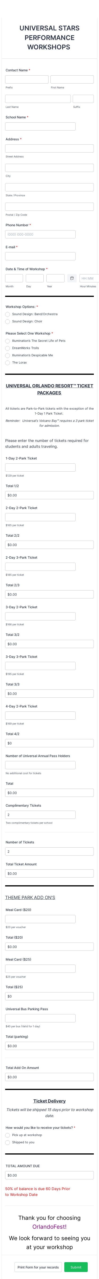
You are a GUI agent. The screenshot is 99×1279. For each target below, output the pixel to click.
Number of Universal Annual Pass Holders (38, 756)
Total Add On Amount (22, 1068)
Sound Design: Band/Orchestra (34, 314)
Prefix (9, 87)
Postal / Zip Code (16, 214)
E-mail (12, 247)
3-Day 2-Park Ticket (21, 607)
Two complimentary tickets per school (29, 822)
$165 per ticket (15, 525)
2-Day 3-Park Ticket (21, 557)
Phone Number (18, 225)
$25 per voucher (16, 976)
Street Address (15, 156)
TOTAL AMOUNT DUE (23, 1166)
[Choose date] (72, 278)
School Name (17, 117)
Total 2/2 (12, 535)
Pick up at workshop (27, 1135)
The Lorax (19, 362)
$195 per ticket (15, 674)
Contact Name (18, 70)
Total (9, 783)
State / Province (15, 195)
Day (28, 286)
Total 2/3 (12, 585)
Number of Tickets (20, 842)
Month (10, 286)
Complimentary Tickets (23, 805)
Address (14, 139)
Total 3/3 (12, 684)
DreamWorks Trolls (25, 348)
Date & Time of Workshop (27, 269)
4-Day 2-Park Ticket (21, 706)
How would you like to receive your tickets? (40, 1128)
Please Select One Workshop (29, 333)
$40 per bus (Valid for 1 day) (23, 1026)
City (8, 176)
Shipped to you (23, 1142)
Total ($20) (14, 937)
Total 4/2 (12, 734)
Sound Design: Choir (27, 321)
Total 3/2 (12, 635)
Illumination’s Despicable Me (32, 355)
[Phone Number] (40, 234)
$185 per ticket (15, 574)
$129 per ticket (15, 475)
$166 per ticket (15, 624)
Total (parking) (17, 1037)
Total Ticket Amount (21, 864)
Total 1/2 (12, 486)
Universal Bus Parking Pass (27, 1009)
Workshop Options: (22, 307)
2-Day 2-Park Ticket (21, 508)
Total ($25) (14, 987)
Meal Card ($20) (18, 910)
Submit (76, 1267)
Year (49, 286)
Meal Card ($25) (18, 959)
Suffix (76, 107)
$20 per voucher (16, 927)
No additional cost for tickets (23, 773)
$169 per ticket (15, 723)
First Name (57, 87)
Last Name (12, 107)
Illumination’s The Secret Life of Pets (38, 341)
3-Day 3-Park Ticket (21, 657)
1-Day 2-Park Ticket (21, 458)
